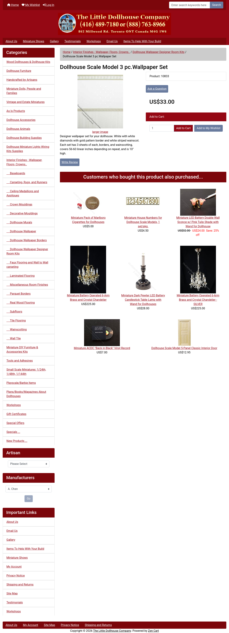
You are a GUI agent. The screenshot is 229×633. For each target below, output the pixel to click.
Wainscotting (16, 329)
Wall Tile (13, 338)
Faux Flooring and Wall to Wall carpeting (27, 264)
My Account (14, 566)
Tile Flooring (16, 320)
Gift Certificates (16, 414)
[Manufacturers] (29, 489)
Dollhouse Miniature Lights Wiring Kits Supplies (27, 149)
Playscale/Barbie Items (21, 383)
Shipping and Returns (19, 584)
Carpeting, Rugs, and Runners (26, 182)
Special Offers (15, 423)
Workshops (93, 41)
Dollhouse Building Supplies (24, 138)
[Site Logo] (114, 24)
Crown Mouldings (19, 204)
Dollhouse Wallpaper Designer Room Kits (158, 52)
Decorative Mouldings (22, 213)
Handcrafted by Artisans (21, 79)
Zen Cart (153, 630)
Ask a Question (157, 88)
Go (28, 498)
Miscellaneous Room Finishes (27, 284)
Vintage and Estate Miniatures (25, 102)
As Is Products (15, 111)
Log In (48, 5)
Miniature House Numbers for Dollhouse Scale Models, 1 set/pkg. (143, 222)
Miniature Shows (33, 41)
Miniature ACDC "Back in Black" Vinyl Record (102, 348)
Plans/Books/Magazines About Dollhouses (26, 394)
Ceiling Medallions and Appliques (22, 193)
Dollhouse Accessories (20, 120)
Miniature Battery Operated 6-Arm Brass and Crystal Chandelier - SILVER (198, 300)
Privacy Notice (15, 575)
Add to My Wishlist (208, 128)
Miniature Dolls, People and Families (23, 91)
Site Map (12, 593)
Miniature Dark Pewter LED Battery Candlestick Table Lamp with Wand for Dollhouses (143, 300)
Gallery (54, 41)
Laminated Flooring (20, 275)
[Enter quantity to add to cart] (161, 128)
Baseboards (15, 173)
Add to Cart (183, 128)
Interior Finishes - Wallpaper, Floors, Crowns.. (101, 52)
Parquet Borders (18, 293)
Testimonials (72, 41)
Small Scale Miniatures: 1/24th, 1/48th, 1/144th (26, 372)
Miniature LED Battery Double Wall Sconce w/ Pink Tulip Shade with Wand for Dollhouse (198, 222)
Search (216, 5)
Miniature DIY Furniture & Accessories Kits (22, 349)
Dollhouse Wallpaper (21, 231)
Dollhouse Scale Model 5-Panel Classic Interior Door (184, 348)
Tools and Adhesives (19, 360)
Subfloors (14, 311)
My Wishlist (31, 5)
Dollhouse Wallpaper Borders (26, 240)
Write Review (70, 162)
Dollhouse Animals (18, 129)
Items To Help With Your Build (142, 41)
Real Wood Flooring (20, 302)
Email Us (112, 41)
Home (13, 5)
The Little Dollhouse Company (112, 630)
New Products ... (16, 441)
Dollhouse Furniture (18, 71)
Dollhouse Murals (19, 222)
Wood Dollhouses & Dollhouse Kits (28, 62)
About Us (11, 41)
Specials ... (13, 432)
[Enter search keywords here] (189, 5)
